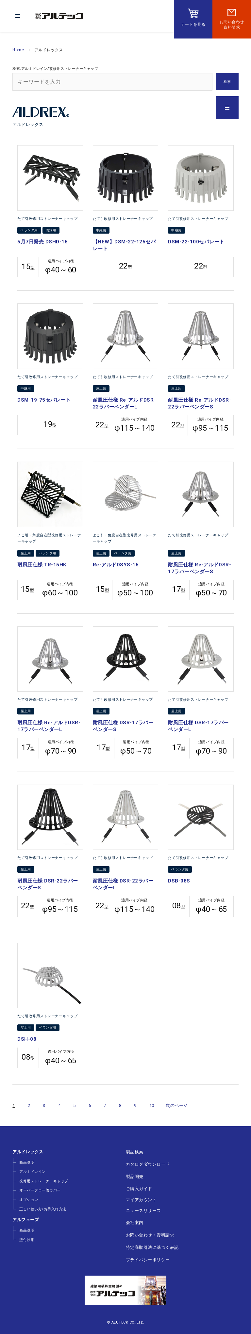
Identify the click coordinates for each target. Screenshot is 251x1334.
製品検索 (134, 1151)
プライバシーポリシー (148, 1257)
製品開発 (134, 1175)
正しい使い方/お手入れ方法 (42, 1208)
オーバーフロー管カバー (39, 1190)
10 (151, 1105)
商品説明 (26, 1162)
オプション (28, 1199)
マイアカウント (141, 1198)
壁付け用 (26, 1238)
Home (18, 50)
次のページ (177, 1105)
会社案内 (134, 1221)
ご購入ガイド (139, 1188)
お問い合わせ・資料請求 (150, 1233)
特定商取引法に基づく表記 (152, 1245)
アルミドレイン (32, 1172)
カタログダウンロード (148, 1163)
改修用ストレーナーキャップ (43, 1181)
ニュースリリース (143, 1208)
